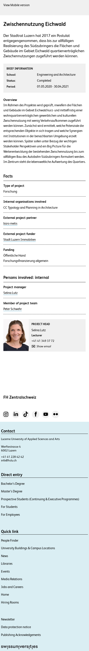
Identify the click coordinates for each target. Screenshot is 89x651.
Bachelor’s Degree (13, 483)
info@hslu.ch (9, 460)
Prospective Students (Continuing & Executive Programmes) (40, 499)
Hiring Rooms (10, 602)
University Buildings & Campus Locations (28, 548)
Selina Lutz (10, 293)
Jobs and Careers (12, 587)
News (4, 556)
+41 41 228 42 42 (12, 456)
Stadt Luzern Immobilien (19, 239)
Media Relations (11, 579)
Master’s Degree (11, 491)
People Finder (9, 540)
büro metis (10, 223)
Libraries (6, 563)
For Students (9, 507)
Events (5, 571)
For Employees (10, 514)
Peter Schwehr (12, 309)
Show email (44, 346)
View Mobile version (16, 5)
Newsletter (8, 619)
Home (5, 594)
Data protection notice (16, 627)
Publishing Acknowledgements (21, 635)
